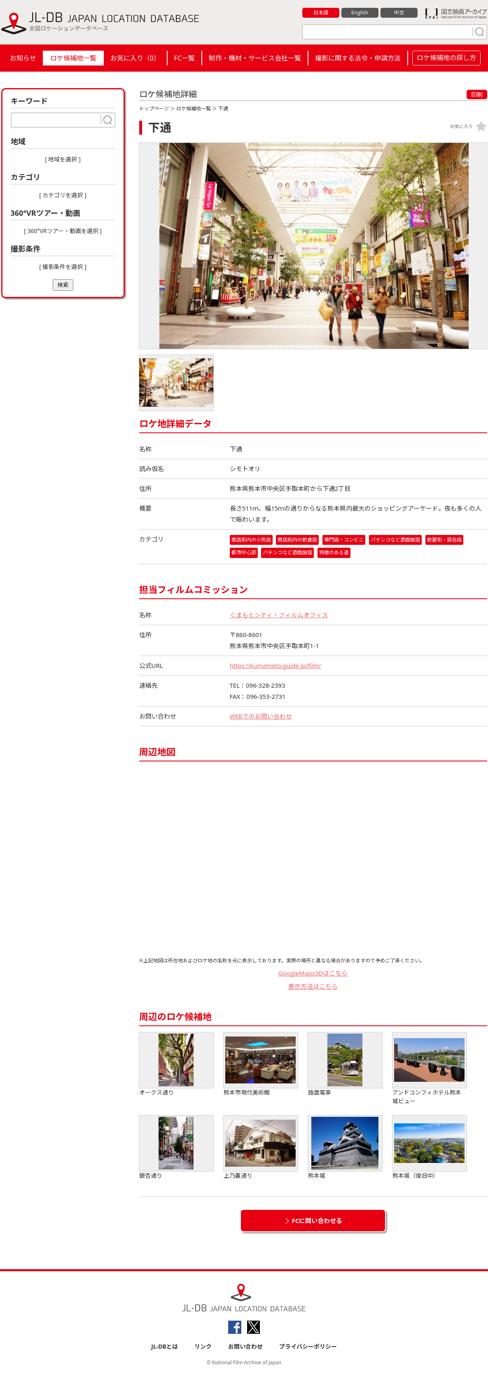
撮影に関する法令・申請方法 (358, 58)
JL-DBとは (164, 1347)
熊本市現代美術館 (261, 1064)
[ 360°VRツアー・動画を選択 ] (63, 231)
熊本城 (345, 1147)
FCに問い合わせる (317, 1220)
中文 (399, 12)
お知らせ (23, 58)
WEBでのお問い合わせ (261, 716)
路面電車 (345, 1064)
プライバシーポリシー (308, 1347)
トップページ (154, 108)
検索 (63, 285)
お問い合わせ (245, 1347)
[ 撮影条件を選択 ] (62, 267)
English (359, 12)
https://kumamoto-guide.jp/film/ (277, 665)
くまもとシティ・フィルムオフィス (279, 615)
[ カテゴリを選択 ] (62, 195)
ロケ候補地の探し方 (446, 57)
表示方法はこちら (313, 986)
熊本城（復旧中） (429, 1147)
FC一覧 (184, 58)
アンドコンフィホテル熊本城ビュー (429, 1068)
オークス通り (176, 1064)
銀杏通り (176, 1147)
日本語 (321, 12)
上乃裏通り (261, 1147)
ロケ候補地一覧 (73, 58)
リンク (203, 1347)
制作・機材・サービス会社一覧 (255, 58)
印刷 (477, 94)
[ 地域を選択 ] (63, 159)
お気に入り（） (135, 58)
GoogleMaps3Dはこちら (313, 973)
